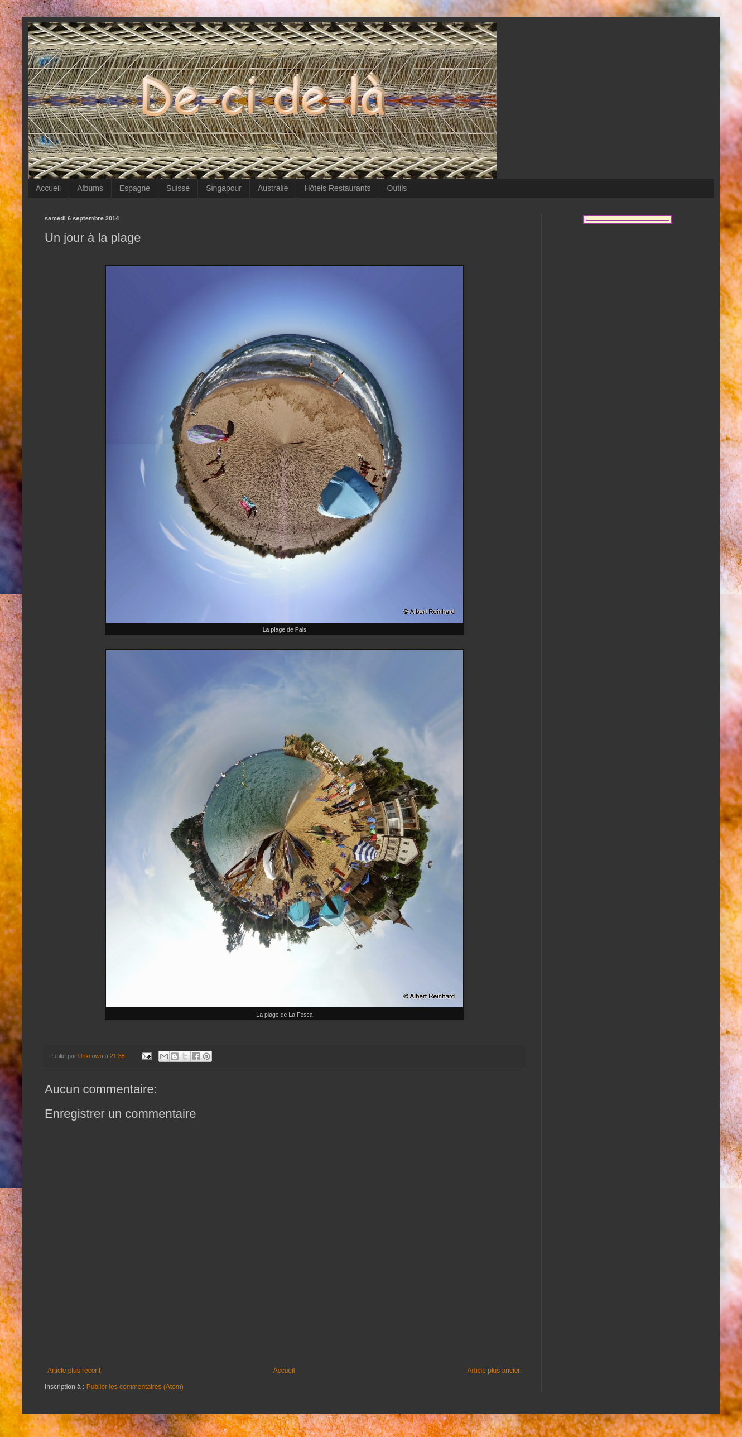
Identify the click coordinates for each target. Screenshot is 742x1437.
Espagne (134, 188)
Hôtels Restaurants (337, 188)
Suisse (178, 188)
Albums (90, 188)
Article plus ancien (495, 1370)
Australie (273, 188)
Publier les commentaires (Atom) (135, 1387)
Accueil (48, 188)
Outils (397, 188)
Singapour (224, 188)
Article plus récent (73, 1370)
